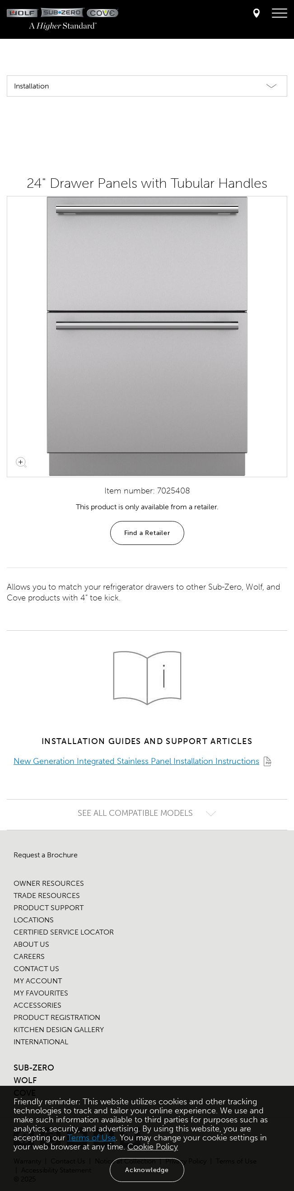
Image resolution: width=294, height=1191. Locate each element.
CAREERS (29, 956)
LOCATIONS (34, 920)
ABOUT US (31, 944)
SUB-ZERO (34, 1068)
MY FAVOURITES (41, 993)
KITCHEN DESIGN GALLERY (59, 1029)
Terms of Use (91, 1138)
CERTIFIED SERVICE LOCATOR (64, 932)
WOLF (25, 1080)
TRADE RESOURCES (47, 895)
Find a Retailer (147, 533)
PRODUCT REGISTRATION (57, 1017)
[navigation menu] (279, 13)
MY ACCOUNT (38, 981)
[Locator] (256, 13)
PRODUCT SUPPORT (49, 907)
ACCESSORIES (37, 1005)
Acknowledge (147, 1170)
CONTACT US (36, 968)
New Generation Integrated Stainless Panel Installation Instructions (136, 761)
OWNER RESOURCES (49, 883)
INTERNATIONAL (41, 1041)
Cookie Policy (152, 1147)
